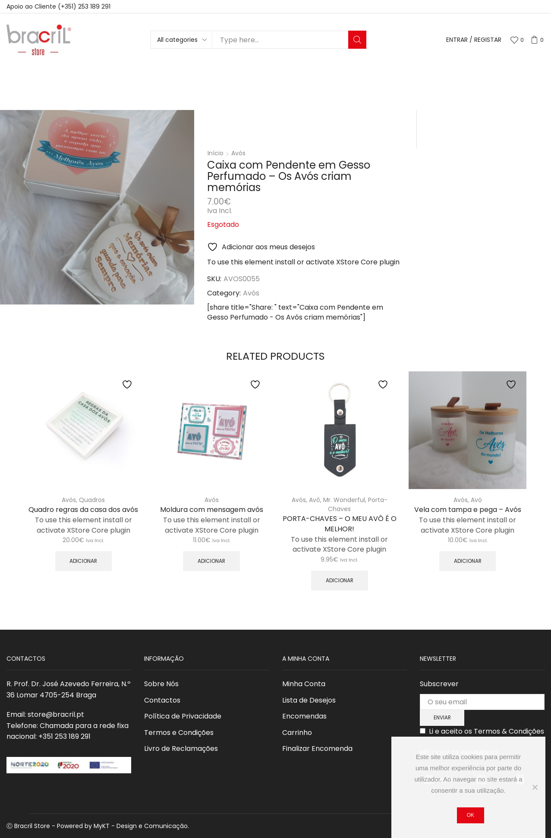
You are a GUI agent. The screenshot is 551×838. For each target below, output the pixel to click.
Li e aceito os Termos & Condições (486, 731)
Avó (476, 500)
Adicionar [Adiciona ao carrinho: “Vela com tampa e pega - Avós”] (468, 561)
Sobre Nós (161, 684)
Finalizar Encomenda (317, 748)
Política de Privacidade (182, 716)
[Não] (534, 787)
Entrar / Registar (473, 40)
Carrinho (297, 733)
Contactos (162, 700)
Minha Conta (303, 684)
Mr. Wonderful (344, 500)
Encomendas (304, 716)
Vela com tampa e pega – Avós (467, 510)
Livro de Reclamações (181, 748)
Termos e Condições (179, 733)
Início (216, 153)
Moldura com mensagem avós (211, 510)
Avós (238, 153)
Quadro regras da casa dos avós (83, 510)
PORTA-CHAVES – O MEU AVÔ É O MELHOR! (340, 524)
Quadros (92, 500)
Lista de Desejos (309, 700)
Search (357, 40)
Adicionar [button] (83, 561)
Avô (314, 500)
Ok (470, 815)
